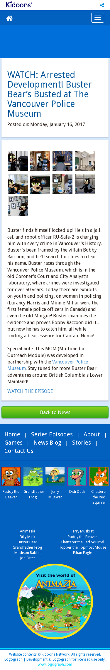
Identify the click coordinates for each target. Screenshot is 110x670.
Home (12, 434)
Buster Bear (27, 542)
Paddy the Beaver (82, 537)
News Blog (47, 442)
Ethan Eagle (82, 552)
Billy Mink (27, 537)
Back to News (55, 412)
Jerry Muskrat (82, 531)
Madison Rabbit (27, 552)
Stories (81, 442)
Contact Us (18, 450)
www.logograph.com (55, 664)
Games (13, 442)
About (92, 434)
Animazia (27, 531)
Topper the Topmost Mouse (82, 547)
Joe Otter (27, 558)
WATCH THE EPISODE (30, 391)
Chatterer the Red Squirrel (82, 542)
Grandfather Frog (27, 547)
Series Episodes (52, 434)
